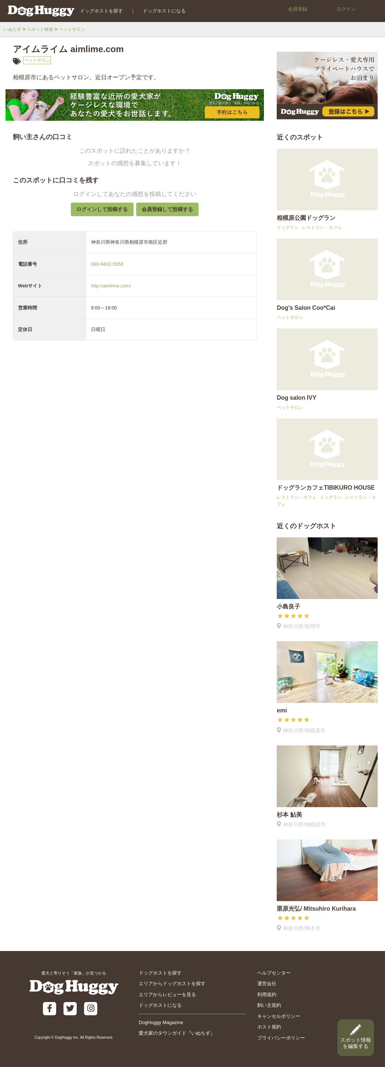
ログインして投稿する (98, 212)
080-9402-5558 (107, 269)
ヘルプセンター (274, 973)
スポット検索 (42, 29)
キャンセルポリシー (278, 1016)
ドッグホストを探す (97, 11)
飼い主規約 (269, 1005)
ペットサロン (76, 29)
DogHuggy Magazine (161, 1022)
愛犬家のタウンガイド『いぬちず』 (177, 1033)
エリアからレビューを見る (167, 994)
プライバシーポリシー (281, 1038)
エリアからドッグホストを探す (172, 983)
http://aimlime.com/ (111, 291)
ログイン (346, 9)
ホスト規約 (269, 1027)
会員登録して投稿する (170, 212)
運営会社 (266, 983)
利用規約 (266, 994)
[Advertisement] (135, 524)
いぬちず (13, 29)
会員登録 (297, 9)
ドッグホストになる (160, 11)
